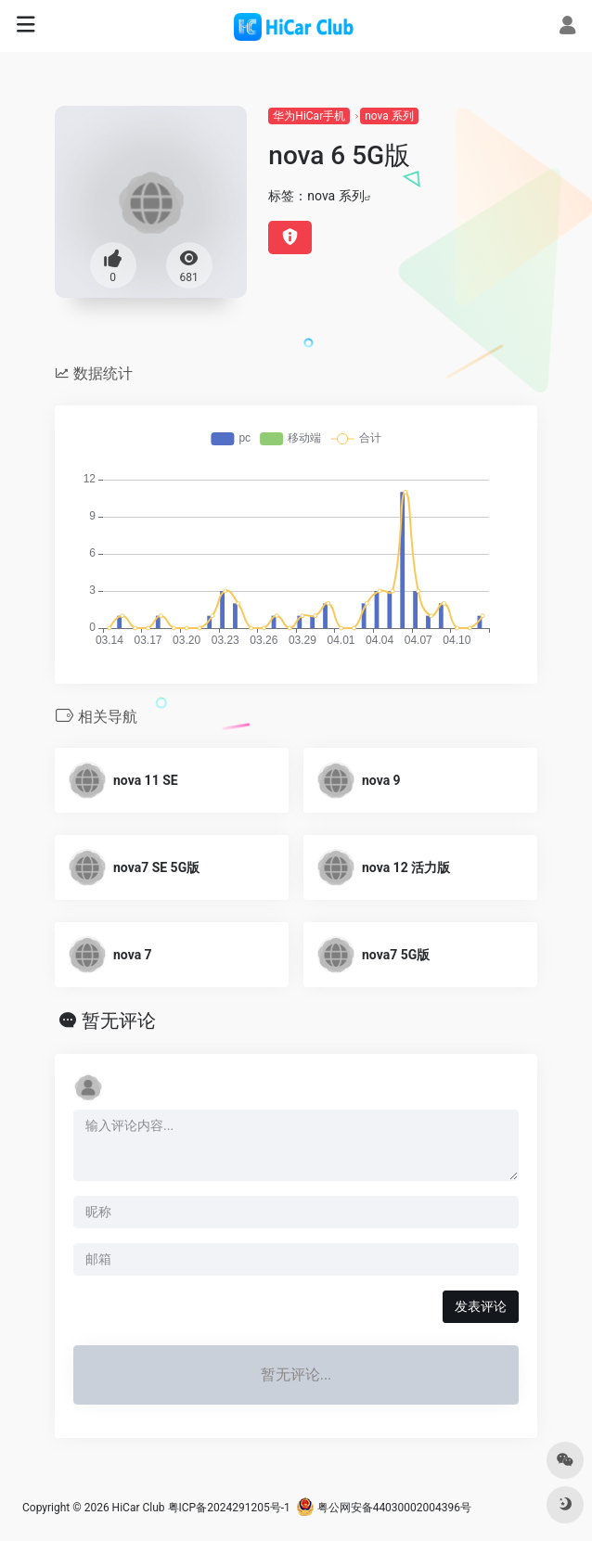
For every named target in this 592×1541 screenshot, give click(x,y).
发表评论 (481, 1306)
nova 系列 (389, 115)
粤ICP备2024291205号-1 (229, 1507)
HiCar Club (138, 1507)
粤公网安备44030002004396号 (383, 1507)
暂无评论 (119, 1020)
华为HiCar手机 (309, 115)
